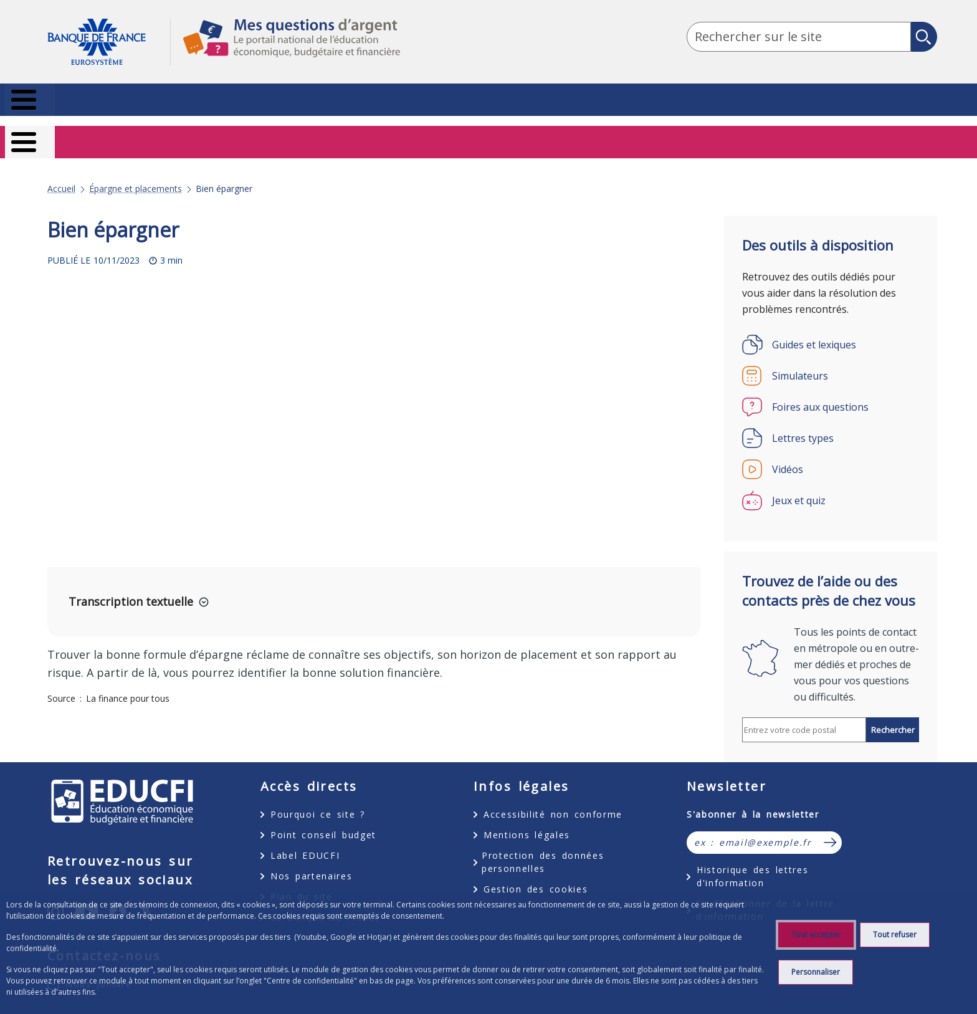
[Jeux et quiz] (830, 484)
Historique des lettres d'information (752, 859)
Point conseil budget (323, 818)
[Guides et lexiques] (830, 328)
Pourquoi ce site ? (317, 797)
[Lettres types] (830, 421)
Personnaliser (815, 972)
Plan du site (301, 880)
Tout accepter (816, 934)
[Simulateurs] (830, 359)
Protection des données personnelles (543, 845)
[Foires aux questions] (830, 390)
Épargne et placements (135, 172)
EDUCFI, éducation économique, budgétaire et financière (122, 785)
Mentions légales (527, 818)
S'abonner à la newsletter (753, 797)
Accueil (61, 172)
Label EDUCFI (305, 838)
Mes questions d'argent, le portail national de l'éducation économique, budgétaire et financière (285, 49)
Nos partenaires (311, 859)
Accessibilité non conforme (553, 797)
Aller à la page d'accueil (108, 42)
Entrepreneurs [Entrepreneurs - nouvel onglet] (892, 136)
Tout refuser (895, 934)
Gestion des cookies (536, 872)
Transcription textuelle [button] (131, 584)
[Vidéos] (830, 452)
